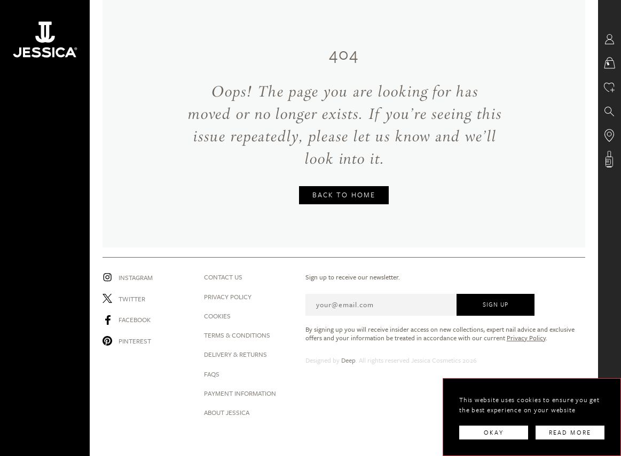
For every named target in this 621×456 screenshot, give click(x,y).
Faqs (211, 374)
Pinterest (135, 341)
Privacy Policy (227, 296)
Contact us (223, 277)
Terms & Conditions (237, 335)
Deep (348, 360)
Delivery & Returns (235, 354)
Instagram (136, 277)
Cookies (217, 315)
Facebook (135, 319)
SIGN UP (495, 304)
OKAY (494, 432)
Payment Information (240, 393)
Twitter (132, 298)
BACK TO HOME (343, 194)
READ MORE (570, 432)
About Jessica (226, 412)
